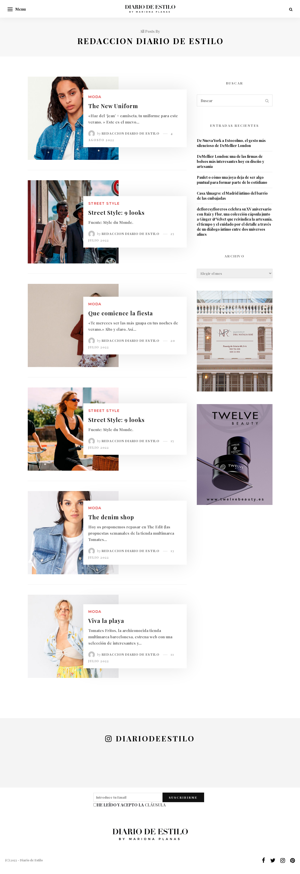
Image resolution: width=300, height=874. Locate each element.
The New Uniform (113, 106)
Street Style (104, 203)
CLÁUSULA (155, 804)
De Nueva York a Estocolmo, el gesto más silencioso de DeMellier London (231, 143)
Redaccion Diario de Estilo (130, 133)
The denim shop (111, 517)
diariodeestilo (155, 738)
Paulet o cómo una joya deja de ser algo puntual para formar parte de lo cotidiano (232, 180)
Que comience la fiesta (120, 313)
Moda (94, 97)
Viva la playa (106, 620)
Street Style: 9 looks (116, 212)
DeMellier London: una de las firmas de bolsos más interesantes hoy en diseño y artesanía (230, 161)
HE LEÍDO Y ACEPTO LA (131, 804)
